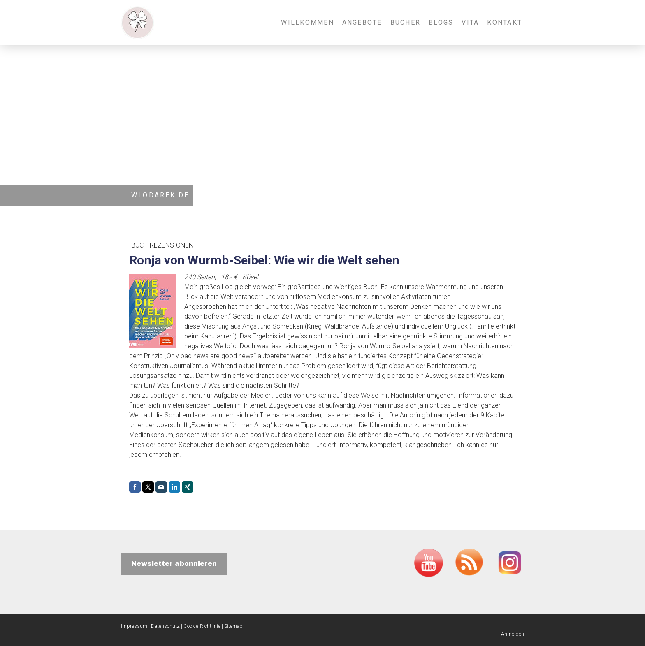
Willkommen (307, 22)
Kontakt (504, 22)
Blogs (441, 22)
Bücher (405, 22)
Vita (470, 22)
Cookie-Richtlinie (201, 626)
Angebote (362, 22)
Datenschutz (165, 626)
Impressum (134, 626)
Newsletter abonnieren (174, 563)
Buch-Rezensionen (162, 245)
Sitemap (233, 626)
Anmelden (512, 634)
